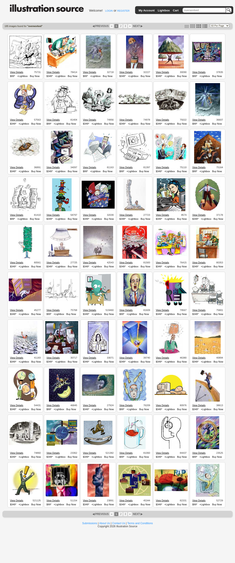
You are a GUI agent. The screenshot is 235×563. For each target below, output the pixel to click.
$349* (49, 76)
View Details (16, 72)
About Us (104, 523)
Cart (176, 10)
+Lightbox (22, 76)
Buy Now (35, 76)
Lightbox (164, 10)
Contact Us (118, 523)
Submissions (89, 523)
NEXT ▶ (137, 26)
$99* (12, 76)
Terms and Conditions (140, 523)
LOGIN (109, 10)
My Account (147, 10)
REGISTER (123, 10)
